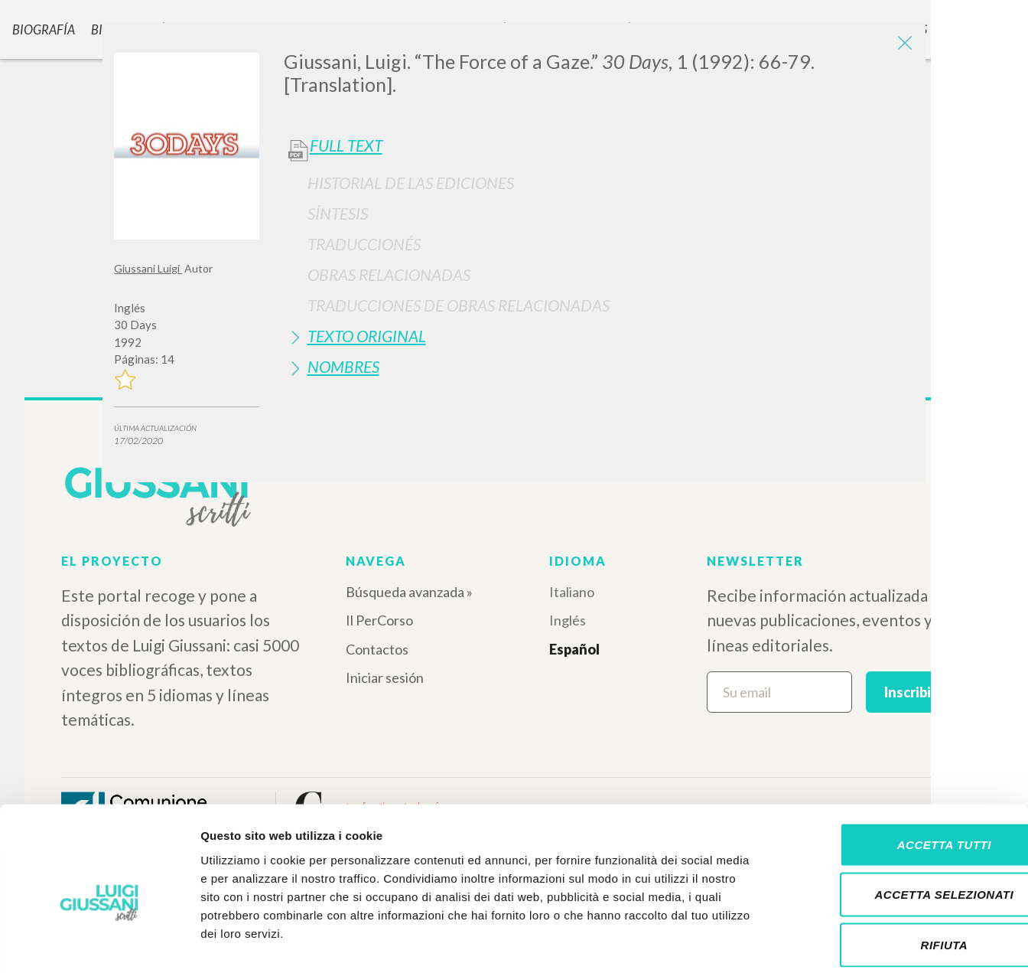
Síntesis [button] (337, 213)
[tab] (599, 182)
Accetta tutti (900, 772)
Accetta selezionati (900, 822)
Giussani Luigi (148, 268)
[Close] (902, 46)
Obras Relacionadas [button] (388, 274)
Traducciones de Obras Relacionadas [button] (458, 305)
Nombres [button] (343, 366)
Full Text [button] (346, 145)
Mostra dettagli (804, 942)
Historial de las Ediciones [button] (410, 182)
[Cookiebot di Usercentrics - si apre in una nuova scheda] (99, 943)
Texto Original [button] (366, 335)
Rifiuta (900, 872)
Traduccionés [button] (364, 244)
